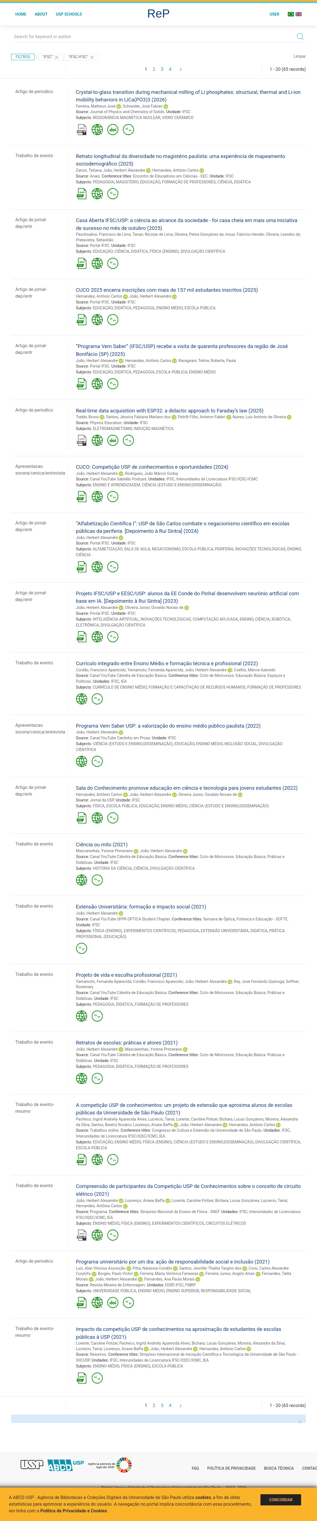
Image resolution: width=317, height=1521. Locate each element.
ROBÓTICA (281, 619)
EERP (169, 1285)
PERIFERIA (224, 549)
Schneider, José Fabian (142, 106)
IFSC (186, 112)
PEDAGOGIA (103, 182)
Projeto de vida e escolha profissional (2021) (126, 975)
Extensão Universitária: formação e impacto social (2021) (141, 907)
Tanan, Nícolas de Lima (153, 234)
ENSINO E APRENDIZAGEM (116, 485)
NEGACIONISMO (166, 549)
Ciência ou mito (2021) (102, 844)
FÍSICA (98, 806)
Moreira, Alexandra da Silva (261, 1343)
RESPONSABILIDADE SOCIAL (226, 1291)
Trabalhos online (104, 1130)
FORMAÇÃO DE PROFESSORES (189, 182)
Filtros (23, 57)
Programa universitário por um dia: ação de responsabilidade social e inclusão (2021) (173, 1262)
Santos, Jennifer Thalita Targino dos (210, 1268)
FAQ (195, 1468)
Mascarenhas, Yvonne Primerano (104, 851)
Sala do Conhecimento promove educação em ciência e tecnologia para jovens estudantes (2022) (187, 788)
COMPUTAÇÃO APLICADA (215, 619)
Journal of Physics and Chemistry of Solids (127, 112)
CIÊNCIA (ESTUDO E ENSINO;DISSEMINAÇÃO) (182, 485)
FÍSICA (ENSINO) (164, 251)
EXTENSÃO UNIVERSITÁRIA (224, 931)
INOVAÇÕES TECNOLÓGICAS (260, 549)
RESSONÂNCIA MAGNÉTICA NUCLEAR (126, 117)
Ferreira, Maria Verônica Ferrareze (169, 1273)
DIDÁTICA (242, 182)
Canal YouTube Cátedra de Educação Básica (128, 675)
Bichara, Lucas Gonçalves (242, 1119)
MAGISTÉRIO (127, 182)
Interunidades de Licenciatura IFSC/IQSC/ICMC (217, 479)
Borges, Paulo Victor (115, 1273)
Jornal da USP (102, 800)
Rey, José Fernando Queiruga (259, 981)
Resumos (98, 1354)
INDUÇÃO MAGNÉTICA (154, 428)
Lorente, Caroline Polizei (197, 1119)
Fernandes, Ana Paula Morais (169, 1279)
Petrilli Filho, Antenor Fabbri (201, 417)
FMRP (190, 1285)
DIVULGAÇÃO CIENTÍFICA (203, 251)
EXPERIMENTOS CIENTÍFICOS (150, 931)
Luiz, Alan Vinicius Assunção (100, 1268)
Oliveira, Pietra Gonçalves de (199, 234)
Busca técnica (279, 1468)
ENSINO (294, 549)
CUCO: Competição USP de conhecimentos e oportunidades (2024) (152, 467)
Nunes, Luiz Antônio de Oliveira (259, 417)
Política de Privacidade (231, 1468)
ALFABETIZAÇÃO (107, 549)
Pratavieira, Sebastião (94, 240)
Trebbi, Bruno (87, 417)
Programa (98, 1211)
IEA (124, 681)
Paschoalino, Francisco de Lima (103, 234)
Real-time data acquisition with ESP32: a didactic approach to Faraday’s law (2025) (170, 411)
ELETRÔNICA (87, 625)
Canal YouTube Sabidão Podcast (118, 479)
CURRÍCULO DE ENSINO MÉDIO (120, 687)
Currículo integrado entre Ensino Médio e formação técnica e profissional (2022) (167, 663)
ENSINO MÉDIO (169, 308)
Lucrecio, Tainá (161, 1119)
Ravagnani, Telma (194, 360)
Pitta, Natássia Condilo (152, 1268)
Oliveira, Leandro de (283, 234)
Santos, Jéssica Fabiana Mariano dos (138, 417)
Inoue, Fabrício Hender (244, 234)
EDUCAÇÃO (150, 182)
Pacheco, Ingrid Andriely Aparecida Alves (111, 1119)
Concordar (280, 1500)
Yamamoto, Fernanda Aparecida (155, 670)
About (41, 14)
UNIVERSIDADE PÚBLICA (114, 1291)
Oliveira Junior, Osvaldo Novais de (154, 607)
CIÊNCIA (224, 182)
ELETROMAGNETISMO (112, 428)
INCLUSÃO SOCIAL (241, 744)
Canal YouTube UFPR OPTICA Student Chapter (130, 919)
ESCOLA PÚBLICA (200, 308)
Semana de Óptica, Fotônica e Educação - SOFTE (245, 919)
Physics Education (106, 423)
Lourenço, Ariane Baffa (153, 1124)
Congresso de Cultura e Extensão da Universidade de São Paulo (207, 1130)
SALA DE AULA (137, 549)
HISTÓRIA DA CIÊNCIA (112, 868)
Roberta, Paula (223, 360)
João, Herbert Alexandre (124, 170)
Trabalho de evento (34, 155)
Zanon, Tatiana (89, 170)
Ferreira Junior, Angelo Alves (230, 1273)
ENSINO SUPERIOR (182, 1291)
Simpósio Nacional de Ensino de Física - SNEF (180, 1211)
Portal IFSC (99, 245)
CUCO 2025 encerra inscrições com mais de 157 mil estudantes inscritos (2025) (167, 290)
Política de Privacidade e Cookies (73, 1510)
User (274, 14)
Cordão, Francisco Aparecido (101, 670)
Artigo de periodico (34, 91)
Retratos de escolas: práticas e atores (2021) (127, 1043)
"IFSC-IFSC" (81, 57)
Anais (95, 176)
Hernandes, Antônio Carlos (175, 170)
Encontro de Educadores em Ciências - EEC (170, 176)
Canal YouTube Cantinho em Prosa (120, 738)
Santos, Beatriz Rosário (111, 1124)
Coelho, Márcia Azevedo (255, 670)
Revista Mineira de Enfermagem (117, 1285)
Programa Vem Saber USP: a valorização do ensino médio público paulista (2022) (168, 726)
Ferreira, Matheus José (96, 106)
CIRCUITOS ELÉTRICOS (226, 1223)
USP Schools (69, 14)
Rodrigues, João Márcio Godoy (151, 473)
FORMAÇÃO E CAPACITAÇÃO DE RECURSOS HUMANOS (196, 687)
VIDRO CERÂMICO (178, 117)
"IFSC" (50, 57)
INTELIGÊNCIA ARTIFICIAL (116, 619)
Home (20, 14)
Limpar (300, 56)
